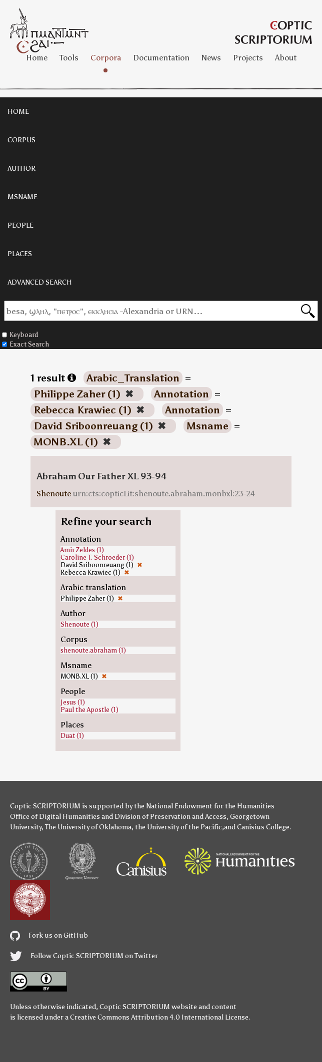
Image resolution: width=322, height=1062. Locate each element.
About (285, 57)
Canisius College (263, 827)
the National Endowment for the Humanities (204, 806)
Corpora (105, 57)
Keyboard (20, 335)
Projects (248, 57)
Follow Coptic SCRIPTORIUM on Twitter (84, 956)
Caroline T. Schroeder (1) (97, 557)
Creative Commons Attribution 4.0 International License (159, 1017)
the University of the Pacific (178, 827)
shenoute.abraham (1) (93, 650)
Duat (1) (72, 735)
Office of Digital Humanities (55, 816)
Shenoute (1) (79, 624)
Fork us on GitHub (49, 935)
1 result (53, 378)
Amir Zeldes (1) (82, 550)
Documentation (161, 57)
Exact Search (25, 344)
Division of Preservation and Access (170, 816)
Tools (69, 57)
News (211, 57)
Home (37, 57)
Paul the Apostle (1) (89, 709)
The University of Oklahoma (88, 827)
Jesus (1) (72, 702)
